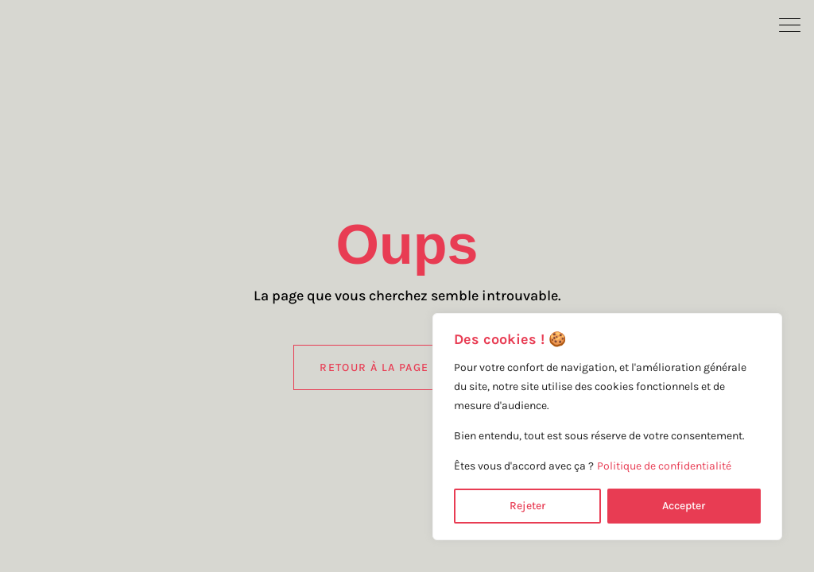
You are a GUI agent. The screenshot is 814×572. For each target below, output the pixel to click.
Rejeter (527, 505)
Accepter (683, 505)
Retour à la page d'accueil (407, 367)
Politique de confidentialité (664, 466)
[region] (607, 426)
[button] (790, 24)
